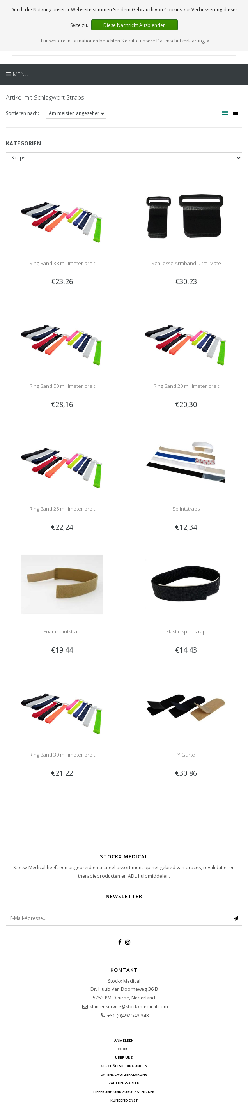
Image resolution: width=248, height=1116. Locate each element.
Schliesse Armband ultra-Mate (186, 263)
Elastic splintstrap (186, 631)
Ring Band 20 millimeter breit (186, 385)
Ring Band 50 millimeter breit (62, 385)
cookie (124, 1048)
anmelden (124, 1040)
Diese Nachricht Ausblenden (134, 25)
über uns (124, 1057)
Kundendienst (124, 1100)
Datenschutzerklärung (124, 1074)
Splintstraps (186, 508)
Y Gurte (186, 754)
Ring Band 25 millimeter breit (62, 508)
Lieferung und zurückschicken (124, 1091)
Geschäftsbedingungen (124, 1065)
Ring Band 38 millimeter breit (62, 263)
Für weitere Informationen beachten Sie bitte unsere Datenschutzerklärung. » (125, 40)
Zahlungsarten (124, 1083)
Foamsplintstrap (62, 631)
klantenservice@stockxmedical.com (129, 1006)
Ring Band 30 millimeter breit (62, 754)
